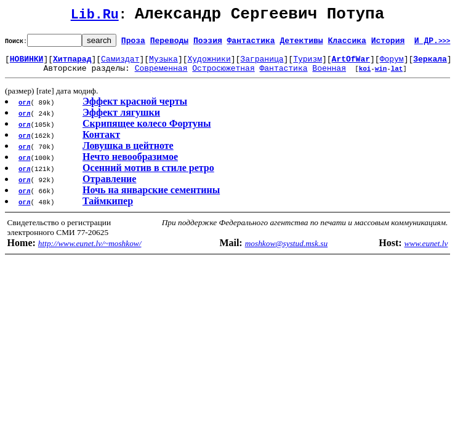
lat (397, 75)
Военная (329, 75)
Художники (208, 64)
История (388, 43)
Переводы (169, 43)
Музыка (163, 64)
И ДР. (432, 43)
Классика (347, 43)
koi (365, 75)
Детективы (301, 43)
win (381, 75)
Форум (392, 64)
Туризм (307, 64)
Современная (161, 75)
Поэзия (207, 43)
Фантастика (251, 43)
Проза (133, 43)
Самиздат (120, 64)
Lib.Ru (95, 17)
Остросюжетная (223, 75)
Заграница (261, 64)
